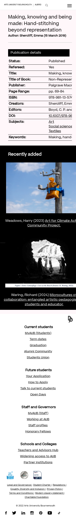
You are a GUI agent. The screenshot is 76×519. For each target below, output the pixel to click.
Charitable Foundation (37, 497)
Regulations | (59, 485)
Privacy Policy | (55, 489)
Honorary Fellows (38, 431)
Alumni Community (38, 351)
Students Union (38, 357)
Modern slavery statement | (49, 493)
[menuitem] (47, 5)
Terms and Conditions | (21, 493)
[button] (70, 319)
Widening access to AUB (38, 456)
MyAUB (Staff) (38, 413)
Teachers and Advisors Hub (38, 450)
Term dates (38, 339)
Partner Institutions (38, 462)
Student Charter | (42, 485)
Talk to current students (38, 388)
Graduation (38, 345)
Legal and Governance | (19, 485)
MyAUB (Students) (38, 333)
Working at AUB (38, 419)
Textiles (55, 131)
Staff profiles (38, 425)
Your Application (38, 376)
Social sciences (61, 126)
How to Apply (38, 382)
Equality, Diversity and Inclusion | (28, 489)
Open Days (38, 394)
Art (51, 122)
